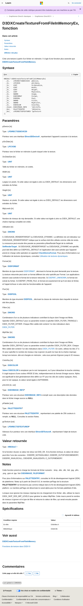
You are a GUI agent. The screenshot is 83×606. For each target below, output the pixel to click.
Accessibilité (6, 603)
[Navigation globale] (2, 3)
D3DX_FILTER (8, 327)
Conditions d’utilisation (62, 599)
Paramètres (8, 43)
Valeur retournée (10, 46)
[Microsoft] (41, 3)
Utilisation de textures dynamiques (54, 256)
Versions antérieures (43, 596)
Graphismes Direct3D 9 (43, 16)
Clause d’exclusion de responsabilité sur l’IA (17, 596)
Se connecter (76, 3)
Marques (18, 603)
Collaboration (65, 596)
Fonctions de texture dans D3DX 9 (16, 546)
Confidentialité (7, 599)
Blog (54, 596)
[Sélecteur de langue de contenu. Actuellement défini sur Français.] (7, 591)
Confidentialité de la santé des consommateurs (32, 599)
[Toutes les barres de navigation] (4, 16)
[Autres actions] (79, 16)
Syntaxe (7, 40)
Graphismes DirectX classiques (20, 16)
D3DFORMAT (13, 266)
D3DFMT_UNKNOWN (57, 278)
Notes (6, 49)
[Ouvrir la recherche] (68, 3)
